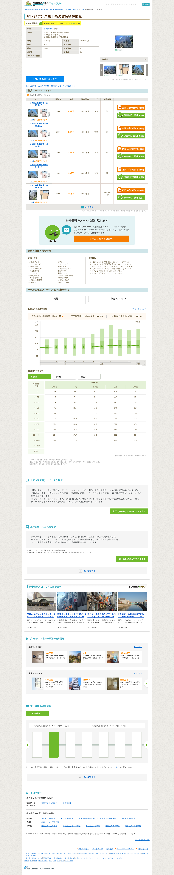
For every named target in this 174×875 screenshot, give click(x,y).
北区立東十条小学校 (133, 826)
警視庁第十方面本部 (49, 803)
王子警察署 (67, 803)
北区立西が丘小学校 (49, 826)
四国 (58, 860)
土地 (143, 853)
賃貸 (72, 23)
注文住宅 (27, 858)
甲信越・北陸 (42, 860)
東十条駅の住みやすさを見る (132, 559)
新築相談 (59, 858)
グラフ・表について (138, 309)
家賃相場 (91, 853)
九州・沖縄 (69, 860)
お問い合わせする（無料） (131, 108)
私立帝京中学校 (67, 818)
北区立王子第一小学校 (71, 826)
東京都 (75, 10)
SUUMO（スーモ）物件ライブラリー (42, 3)
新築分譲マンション (102, 853)
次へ (146, 745)
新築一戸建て (126, 853)
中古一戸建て (136, 853)
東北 (31, 860)
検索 (147, 4)
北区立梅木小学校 (112, 826)
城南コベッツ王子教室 (50, 822)
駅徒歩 (83, 377)
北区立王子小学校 (93, 826)
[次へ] (146, 683)
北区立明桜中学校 (48, 818)
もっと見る (138, 647)
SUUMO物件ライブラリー (60, 10)
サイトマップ (97, 849)
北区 (82, 10)
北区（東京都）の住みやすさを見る (129, 511)
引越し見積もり (69, 858)
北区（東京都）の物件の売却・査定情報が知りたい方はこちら (50, 86)
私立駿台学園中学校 (108, 818)
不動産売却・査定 (49, 858)
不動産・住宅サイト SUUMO (36, 10)
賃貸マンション (62, 853)
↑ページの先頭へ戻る (142, 840)
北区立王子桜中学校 (87, 818)
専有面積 (34, 377)
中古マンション (115, 853)
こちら (116, 767)
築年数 (58, 377)
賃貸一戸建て (82, 853)
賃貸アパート (72, 853)
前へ (28, 745)
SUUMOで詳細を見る (131, 115)
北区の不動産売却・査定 (45, 79)
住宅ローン (79, 858)
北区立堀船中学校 (129, 818)
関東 (35, 860)
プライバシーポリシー (125, 849)
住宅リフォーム (37, 858)
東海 (50, 860)
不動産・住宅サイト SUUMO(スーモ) (37, 853)
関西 (54, 860)
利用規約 (109, 849)
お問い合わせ (143, 849)
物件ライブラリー (90, 858)
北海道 (26, 860)
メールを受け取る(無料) (101, 239)
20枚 (32, 120)
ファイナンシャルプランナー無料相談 (109, 858)
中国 (62, 860)
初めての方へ (83, 849)
